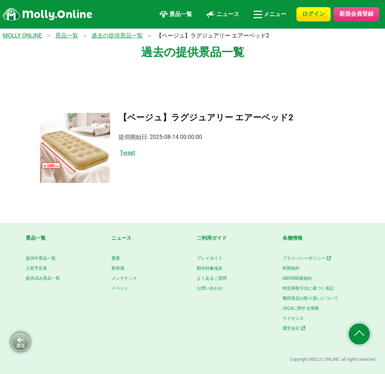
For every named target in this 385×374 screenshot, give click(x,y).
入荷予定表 (36, 268)
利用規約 (291, 268)
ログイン (313, 13)
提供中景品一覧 (41, 258)
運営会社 (294, 328)
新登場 (117, 268)
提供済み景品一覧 (43, 278)
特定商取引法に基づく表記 (308, 288)
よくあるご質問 (212, 278)
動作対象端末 (209, 268)
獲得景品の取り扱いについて (310, 298)
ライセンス (293, 318)
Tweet (127, 152)
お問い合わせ (209, 288)
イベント (120, 288)
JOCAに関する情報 (300, 308)
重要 (115, 258)
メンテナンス (124, 278)
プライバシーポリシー (307, 258)
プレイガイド (209, 258)
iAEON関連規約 (297, 278)
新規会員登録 (356, 13)
